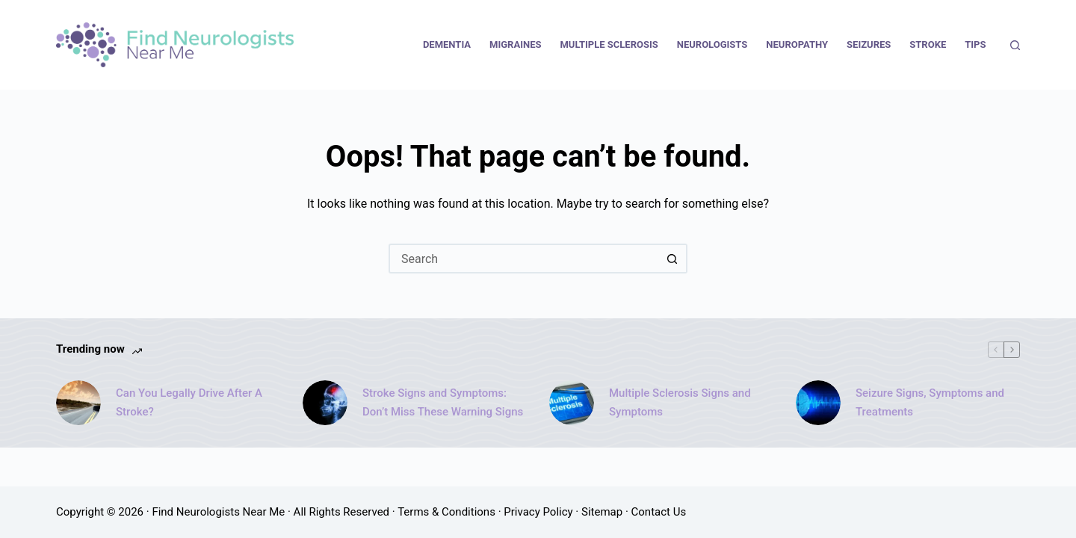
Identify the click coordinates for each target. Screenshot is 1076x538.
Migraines (515, 44)
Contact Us (659, 512)
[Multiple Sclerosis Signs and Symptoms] (571, 402)
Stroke (927, 44)
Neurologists (712, 44)
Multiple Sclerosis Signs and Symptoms (680, 402)
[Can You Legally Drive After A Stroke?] (78, 402)
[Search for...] (523, 258)
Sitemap (601, 512)
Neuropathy (797, 44)
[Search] (1015, 45)
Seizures (869, 44)
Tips (975, 44)
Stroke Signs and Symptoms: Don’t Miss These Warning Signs (442, 402)
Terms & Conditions (446, 512)
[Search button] (672, 258)
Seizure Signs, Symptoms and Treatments (930, 402)
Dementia (447, 44)
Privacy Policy (538, 512)
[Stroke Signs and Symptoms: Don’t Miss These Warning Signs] (325, 402)
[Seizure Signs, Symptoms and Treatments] (818, 402)
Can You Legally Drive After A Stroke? (189, 402)
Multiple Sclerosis (609, 44)
